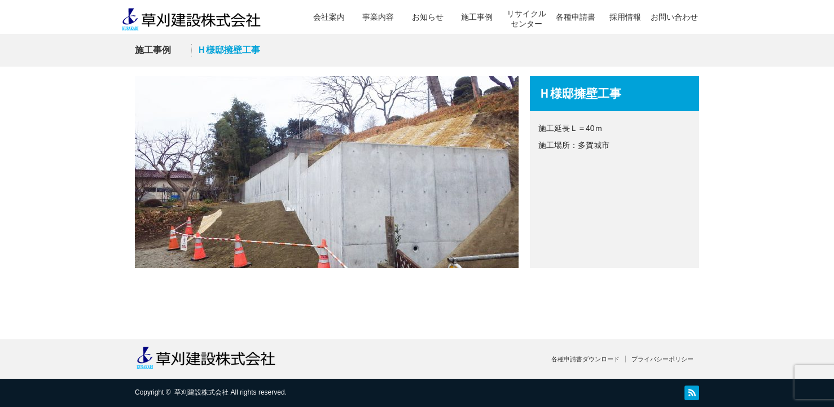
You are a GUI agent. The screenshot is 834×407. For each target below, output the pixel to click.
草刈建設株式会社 (201, 392)
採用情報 (625, 16)
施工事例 (477, 16)
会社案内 (329, 16)
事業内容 (378, 16)
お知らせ (428, 16)
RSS (691, 393)
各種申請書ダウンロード (585, 359)
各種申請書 (575, 16)
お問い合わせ (674, 16)
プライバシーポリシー (662, 359)
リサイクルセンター (526, 18)
